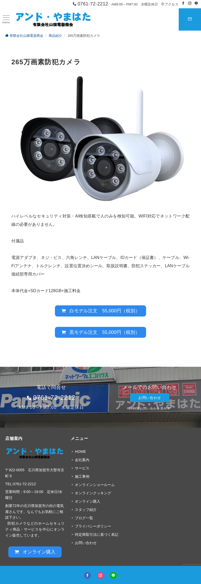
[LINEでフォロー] (196, 3)
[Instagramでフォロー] (189, 3)
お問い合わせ (149, 398)
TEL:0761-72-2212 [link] (20, 484)
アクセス (169, 4)
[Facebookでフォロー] (183, 3)
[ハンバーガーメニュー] (6, 19)
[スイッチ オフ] (190, 19)
